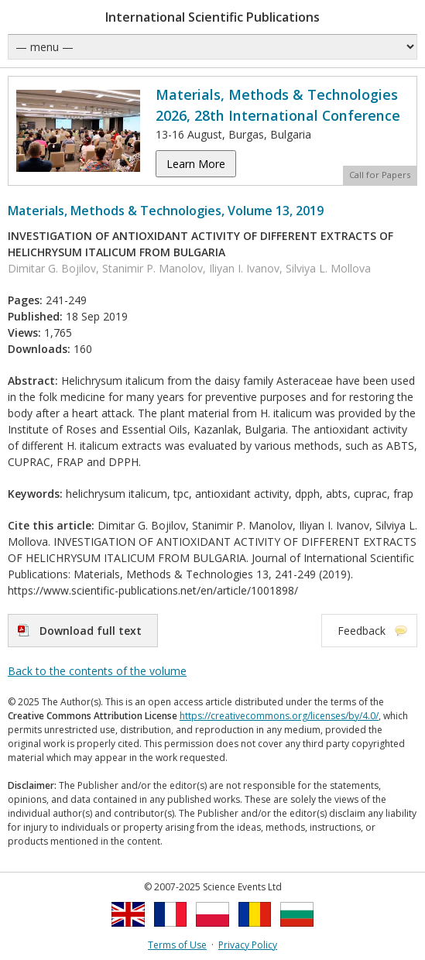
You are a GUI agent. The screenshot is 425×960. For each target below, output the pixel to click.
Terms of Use (177, 944)
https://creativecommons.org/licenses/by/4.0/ (279, 715)
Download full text (90, 630)
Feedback (362, 630)
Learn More (195, 163)
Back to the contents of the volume (97, 670)
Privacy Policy (247, 944)
